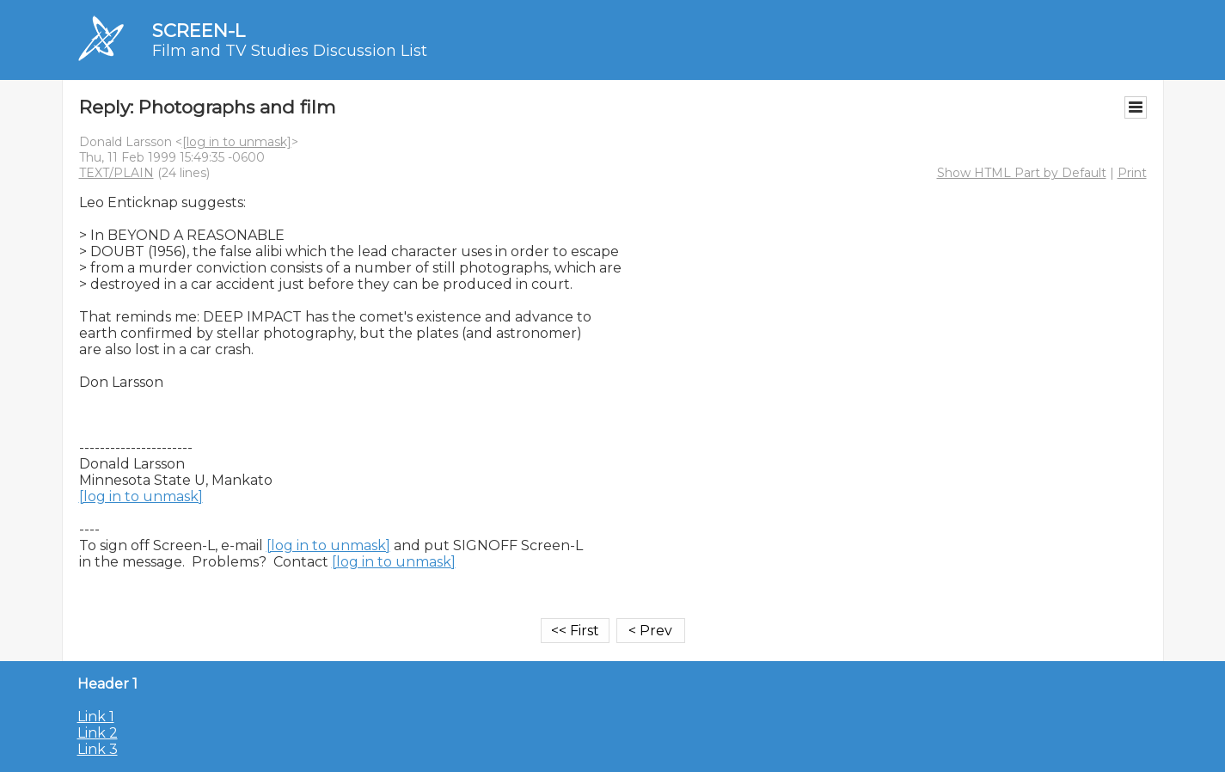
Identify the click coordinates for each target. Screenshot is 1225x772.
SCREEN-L (198, 30)
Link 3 (97, 749)
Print (1132, 173)
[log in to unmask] (236, 142)
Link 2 (97, 733)
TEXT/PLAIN (116, 173)
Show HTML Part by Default (1021, 173)
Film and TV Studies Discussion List (289, 50)
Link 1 (95, 716)
